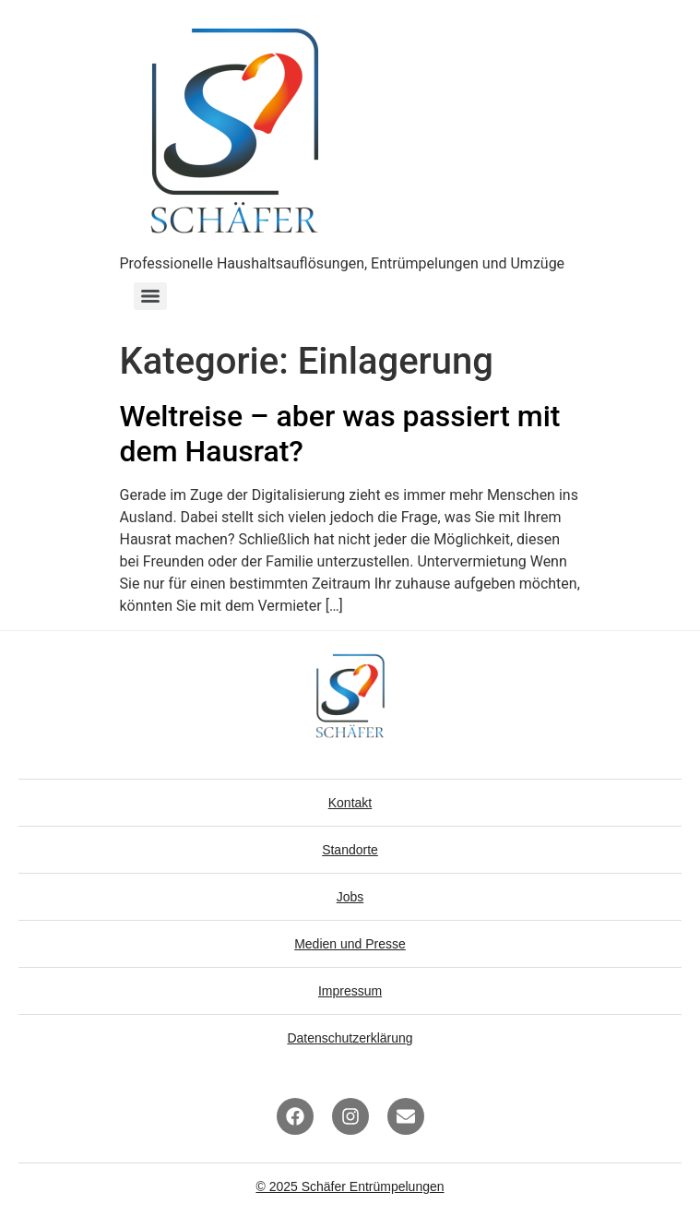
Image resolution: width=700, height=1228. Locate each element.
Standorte (350, 849)
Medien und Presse (350, 943)
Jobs (350, 896)
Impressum (350, 991)
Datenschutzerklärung (349, 1038)
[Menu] (150, 296)
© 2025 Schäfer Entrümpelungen (349, 1186)
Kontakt (350, 802)
